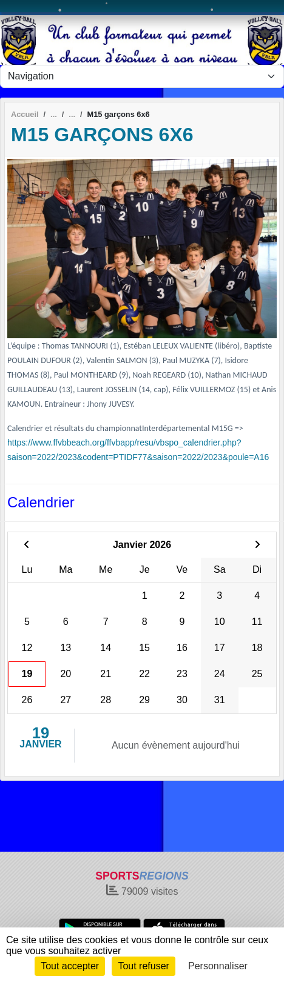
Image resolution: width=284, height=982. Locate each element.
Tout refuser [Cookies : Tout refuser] (143, 966)
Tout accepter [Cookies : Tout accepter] (70, 966)
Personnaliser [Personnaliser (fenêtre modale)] (218, 966)
